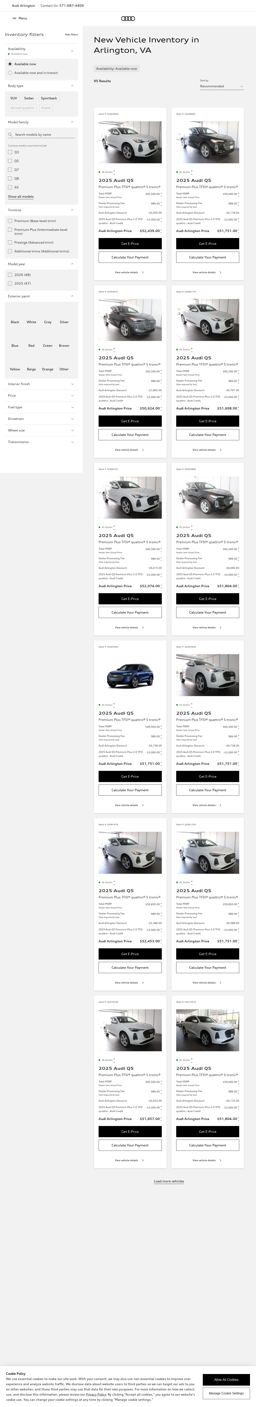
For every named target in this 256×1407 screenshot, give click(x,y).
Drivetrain (41, 418)
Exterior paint (41, 296)
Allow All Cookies (226, 1379)
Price (41, 395)
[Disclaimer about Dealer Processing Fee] (161, 203)
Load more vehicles (169, 1181)
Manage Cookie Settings (226, 1393)
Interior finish (41, 384)
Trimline (41, 210)
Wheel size (41, 430)
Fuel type (41, 407)
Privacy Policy (96, 1394)
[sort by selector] (222, 86)
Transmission (41, 441)
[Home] (128, 18)
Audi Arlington (23, 6)
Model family (41, 122)
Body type (41, 85)
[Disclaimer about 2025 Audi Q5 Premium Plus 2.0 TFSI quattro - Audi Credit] (161, 219)
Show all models (21, 196)
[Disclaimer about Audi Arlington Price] (161, 230)
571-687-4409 (71, 6)
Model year (41, 264)
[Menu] (19, 18)
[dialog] (128, 1386)
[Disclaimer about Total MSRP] (161, 194)
